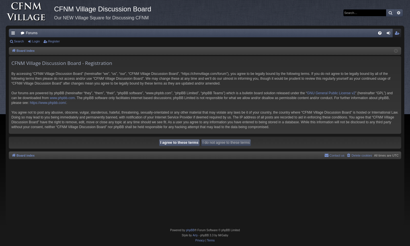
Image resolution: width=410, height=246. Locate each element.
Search (19, 41)
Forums (32, 33)
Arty (195, 235)
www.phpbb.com (62, 98)
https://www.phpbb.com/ (48, 103)
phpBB (190, 230)
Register (54, 41)
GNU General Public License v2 (331, 93)
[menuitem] (380, 33)
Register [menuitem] (398, 34)
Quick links (14, 34)
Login (36, 41)
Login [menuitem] (390, 34)
